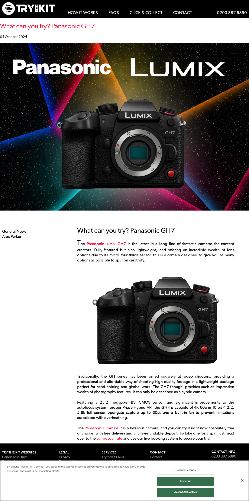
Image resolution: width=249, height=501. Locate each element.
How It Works (83, 13)
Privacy (64, 457)
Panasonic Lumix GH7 (106, 244)
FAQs (114, 13)
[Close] (242, 480)
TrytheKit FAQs (113, 457)
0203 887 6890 (232, 13)
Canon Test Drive (15, 457)
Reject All (185, 481)
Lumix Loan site (109, 438)
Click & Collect (146, 13)
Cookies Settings (185, 470)
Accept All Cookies (185, 492)
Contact (182, 13)
